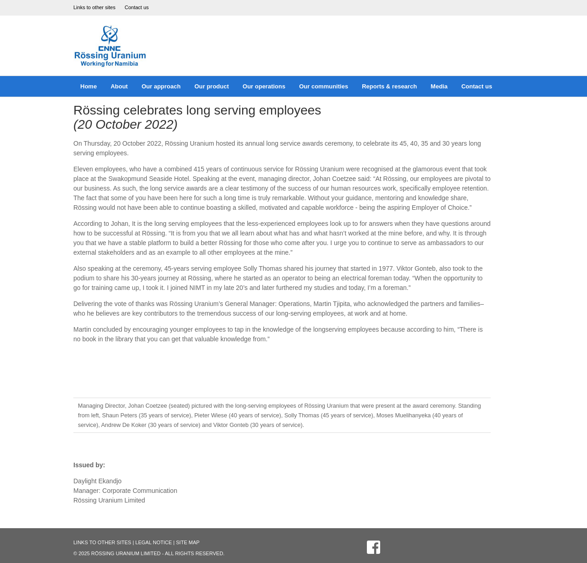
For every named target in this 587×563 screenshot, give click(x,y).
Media (439, 86)
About (119, 86)
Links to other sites (94, 7)
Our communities (323, 86)
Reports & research (389, 86)
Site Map (187, 542)
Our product (211, 86)
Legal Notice (153, 542)
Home (88, 86)
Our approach (161, 86)
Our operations (264, 86)
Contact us (137, 7)
